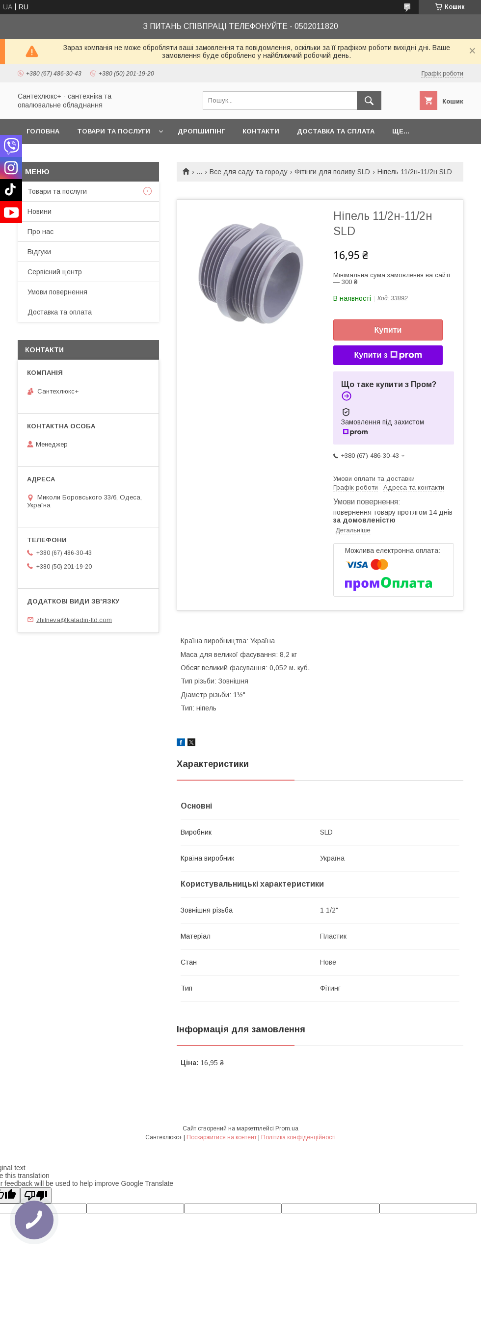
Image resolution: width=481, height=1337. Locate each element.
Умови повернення (57, 292)
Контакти (260, 131)
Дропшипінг (201, 131)
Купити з (388, 355)
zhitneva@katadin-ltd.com (74, 619)
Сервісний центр (54, 272)
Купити (388, 330)
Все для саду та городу (249, 172)
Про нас (40, 232)
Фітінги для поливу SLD (332, 172)
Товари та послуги (113, 131)
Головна (43, 131)
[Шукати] (369, 100)
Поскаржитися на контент (222, 1137)
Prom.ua (286, 1128)
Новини (39, 211)
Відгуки (39, 252)
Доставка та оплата (59, 312)
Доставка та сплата (335, 131)
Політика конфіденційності (298, 1137)
